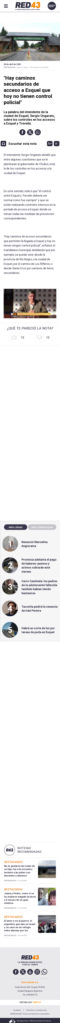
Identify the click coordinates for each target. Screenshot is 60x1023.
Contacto (17, 1010)
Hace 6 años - (23, 67)
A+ (50, 143)
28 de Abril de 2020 (12, 64)
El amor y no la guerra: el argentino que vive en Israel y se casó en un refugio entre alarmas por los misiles (19, 927)
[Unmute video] (30, 303)
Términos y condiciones (36, 1010)
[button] (22, 132)
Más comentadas (42, 527)
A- (56, 143)
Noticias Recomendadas (29, 850)
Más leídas (15, 527)
